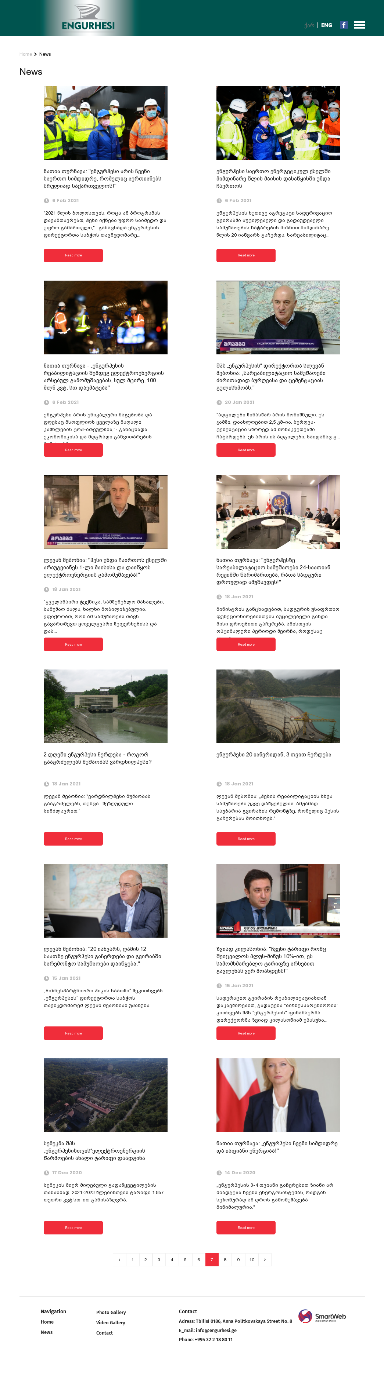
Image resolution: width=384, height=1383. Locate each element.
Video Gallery (110, 1322)
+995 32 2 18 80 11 (214, 1339)
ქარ (309, 25)
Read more (73, 255)
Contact (104, 1333)
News (45, 54)
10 (251, 1259)
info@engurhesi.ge (216, 1330)
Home (25, 54)
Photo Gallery (111, 1312)
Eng (327, 25)
